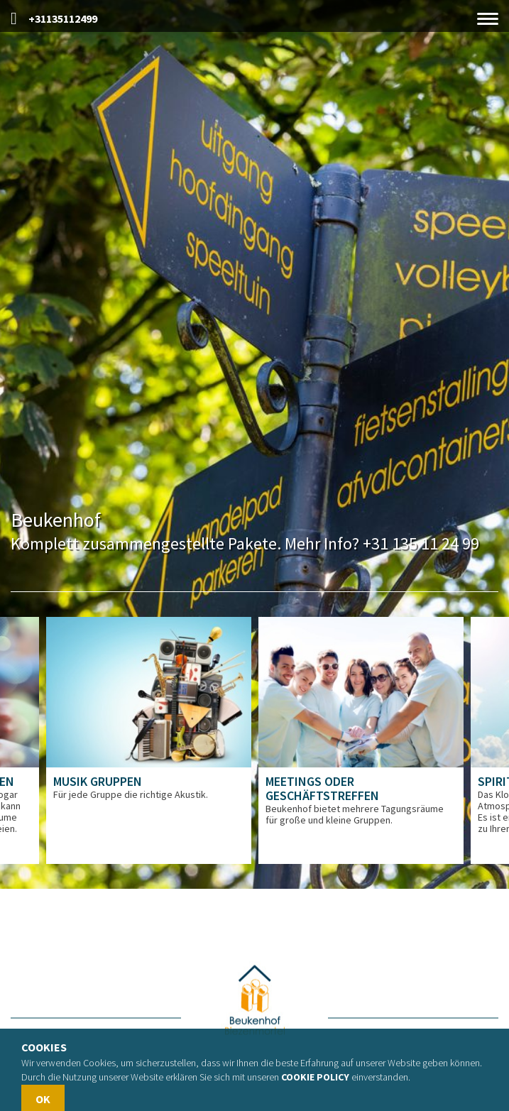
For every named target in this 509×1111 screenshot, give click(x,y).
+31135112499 (54, 19)
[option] (148, 740)
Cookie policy (315, 1077)
